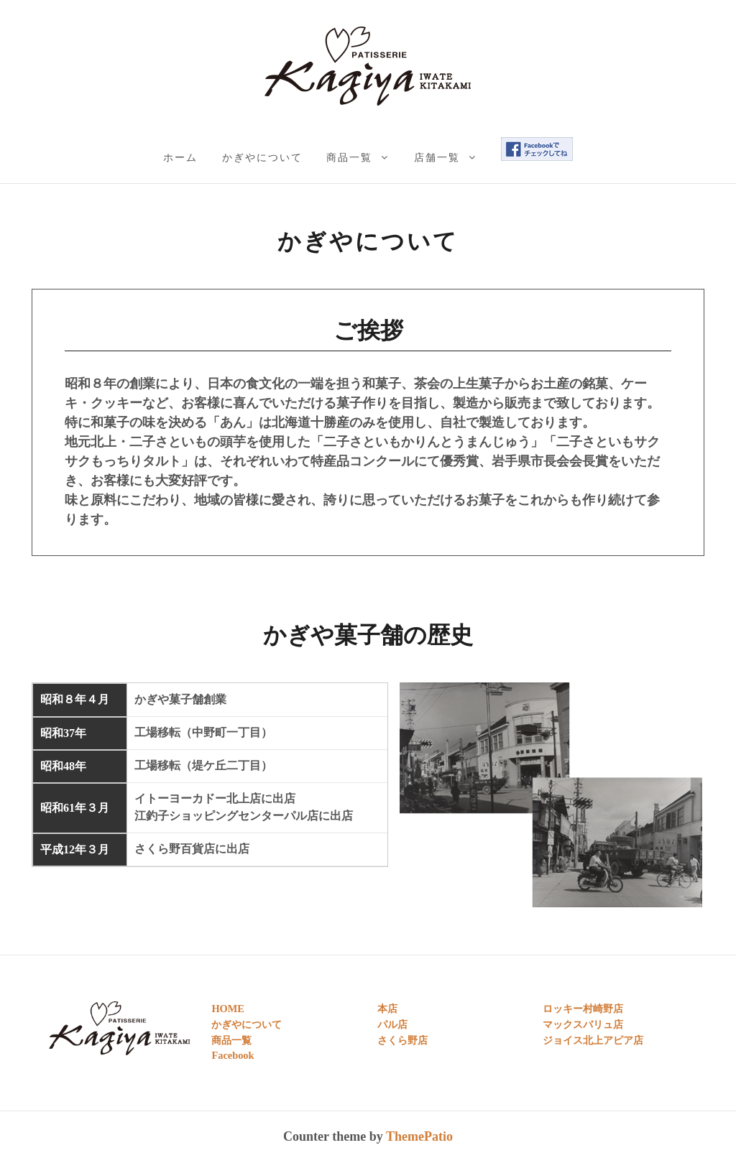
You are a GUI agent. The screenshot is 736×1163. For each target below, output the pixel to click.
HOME (227, 1008)
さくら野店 (402, 1040)
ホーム (180, 157)
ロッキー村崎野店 (583, 1008)
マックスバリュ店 (583, 1024)
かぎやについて (262, 157)
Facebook (232, 1055)
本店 (387, 1008)
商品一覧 (349, 157)
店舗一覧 (437, 157)
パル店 (392, 1024)
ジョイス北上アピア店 (593, 1040)
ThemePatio (419, 1136)
